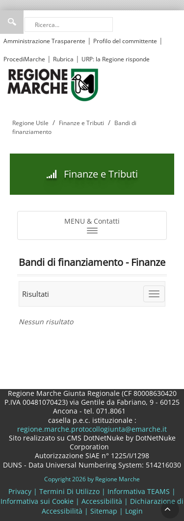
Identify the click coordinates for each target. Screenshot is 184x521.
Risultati (35, 294)
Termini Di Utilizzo (69, 491)
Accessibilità (101, 501)
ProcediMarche (24, 59)
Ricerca (12, 22)
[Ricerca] (69, 24)
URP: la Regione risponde (115, 59)
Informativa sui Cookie (37, 501)
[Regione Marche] (53, 84)
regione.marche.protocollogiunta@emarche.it (92, 429)
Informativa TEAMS (138, 491)
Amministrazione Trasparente (44, 41)
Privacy (19, 491)
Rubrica (63, 59)
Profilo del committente (125, 41)
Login (134, 511)
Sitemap (103, 511)
